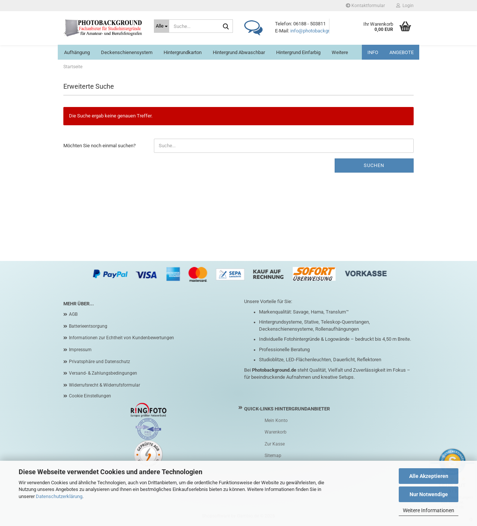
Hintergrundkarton (183, 52)
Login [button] (405, 5)
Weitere (340, 52)
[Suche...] (161, 26)
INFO (372, 52)
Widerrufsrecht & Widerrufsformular (104, 385)
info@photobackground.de (318, 31)
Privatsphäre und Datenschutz (99, 361)
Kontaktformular (365, 5)
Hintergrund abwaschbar (239, 52)
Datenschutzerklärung (59, 496)
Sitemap (273, 455)
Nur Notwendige (429, 494)
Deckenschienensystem (126, 52)
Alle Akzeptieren (428, 476)
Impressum (80, 349)
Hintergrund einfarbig (298, 52)
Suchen (374, 165)
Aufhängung (77, 52)
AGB (73, 314)
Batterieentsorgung (88, 326)
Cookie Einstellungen (90, 396)
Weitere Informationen (428, 510)
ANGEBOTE (401, 52)
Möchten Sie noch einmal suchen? (99, 145)
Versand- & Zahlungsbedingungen (103, 373)
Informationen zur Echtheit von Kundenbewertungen (121, 337)
